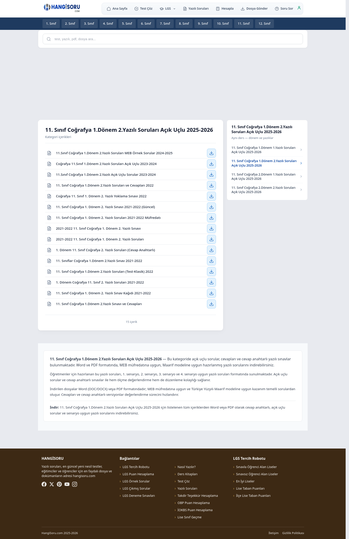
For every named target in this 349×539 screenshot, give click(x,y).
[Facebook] (44, 484)
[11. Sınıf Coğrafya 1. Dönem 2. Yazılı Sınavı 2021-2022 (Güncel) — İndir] (211, 206)
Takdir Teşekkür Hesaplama (198, 495)
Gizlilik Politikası (293, 533)
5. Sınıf (127, 23)
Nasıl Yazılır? (187, 467)
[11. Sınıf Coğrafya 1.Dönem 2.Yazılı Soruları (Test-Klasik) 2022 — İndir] (211, 271)
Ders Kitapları (188, 474)
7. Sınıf (165, 23)
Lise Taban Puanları (250, 488)
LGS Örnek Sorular (136, 481)
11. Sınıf (244, 23)
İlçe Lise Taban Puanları (253, 495)
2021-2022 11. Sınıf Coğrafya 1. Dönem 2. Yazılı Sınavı (98, 228)
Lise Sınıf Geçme (190, 517)
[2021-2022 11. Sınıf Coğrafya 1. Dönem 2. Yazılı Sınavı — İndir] (211, 228)
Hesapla (224, 8)
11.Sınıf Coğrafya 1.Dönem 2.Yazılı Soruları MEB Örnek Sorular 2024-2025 (114, 152)
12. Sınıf (265, 23)
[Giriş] (299, 8)
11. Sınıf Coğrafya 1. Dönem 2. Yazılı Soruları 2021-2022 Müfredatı (108, 217)
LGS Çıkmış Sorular (136, 488)
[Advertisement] (173, 83)
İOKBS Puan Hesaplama (195, 510)
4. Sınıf (108, 23)
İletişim (274, 533)
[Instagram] (74, 484)
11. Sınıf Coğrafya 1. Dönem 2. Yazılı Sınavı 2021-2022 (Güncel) (105, 206)
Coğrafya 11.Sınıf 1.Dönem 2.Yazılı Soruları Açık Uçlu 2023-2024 (106, 163)
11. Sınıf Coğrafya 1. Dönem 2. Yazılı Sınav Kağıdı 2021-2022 (103, 292)
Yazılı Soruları (196, 8)
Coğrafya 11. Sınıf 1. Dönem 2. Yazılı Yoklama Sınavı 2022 (101, 196)
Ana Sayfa (117, 8)
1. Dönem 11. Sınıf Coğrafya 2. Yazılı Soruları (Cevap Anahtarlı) (105, 249)
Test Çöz (143, 8)
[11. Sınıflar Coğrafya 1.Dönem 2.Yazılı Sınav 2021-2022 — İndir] (211, 260)
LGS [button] (168, 8)
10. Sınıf (223, 23)
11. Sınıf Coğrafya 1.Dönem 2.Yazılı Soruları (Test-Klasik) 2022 (104, 271)
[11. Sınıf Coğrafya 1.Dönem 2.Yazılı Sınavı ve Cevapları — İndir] (211, 303)
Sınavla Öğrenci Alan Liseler (256, 467)
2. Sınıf (70, 23)
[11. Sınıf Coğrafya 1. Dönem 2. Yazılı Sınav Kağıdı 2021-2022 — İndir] (211, 292)
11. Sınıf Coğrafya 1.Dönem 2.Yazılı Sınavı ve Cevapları (99, 303)
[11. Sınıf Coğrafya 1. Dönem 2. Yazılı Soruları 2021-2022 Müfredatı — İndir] (211, 217)
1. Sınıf (51, 23)
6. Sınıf (146, 23)
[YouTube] (66, 484)
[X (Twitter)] (51, 484)
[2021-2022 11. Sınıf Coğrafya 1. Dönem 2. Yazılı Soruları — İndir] (211, 239)
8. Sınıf (184, 23)
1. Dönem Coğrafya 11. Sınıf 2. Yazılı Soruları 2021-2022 (100, 282)
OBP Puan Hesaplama (194, 503)
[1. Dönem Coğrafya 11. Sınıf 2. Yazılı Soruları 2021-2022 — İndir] (211, 282)
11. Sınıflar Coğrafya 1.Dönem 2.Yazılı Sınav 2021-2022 (99, 260)
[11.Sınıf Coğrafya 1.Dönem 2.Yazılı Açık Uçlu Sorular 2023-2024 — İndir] (211, 174)
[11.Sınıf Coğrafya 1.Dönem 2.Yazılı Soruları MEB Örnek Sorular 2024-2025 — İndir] (211, 152)
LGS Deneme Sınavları (138, 495)
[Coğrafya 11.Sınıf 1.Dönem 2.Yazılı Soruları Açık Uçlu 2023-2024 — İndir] (211, 163)
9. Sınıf (203, 23)
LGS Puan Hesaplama (138, 474)
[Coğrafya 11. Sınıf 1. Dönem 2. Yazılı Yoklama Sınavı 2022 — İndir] (211, 195)
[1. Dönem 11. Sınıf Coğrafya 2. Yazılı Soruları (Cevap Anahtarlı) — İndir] (211, 249)
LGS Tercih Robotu (135, 467)
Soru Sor (284, 8)
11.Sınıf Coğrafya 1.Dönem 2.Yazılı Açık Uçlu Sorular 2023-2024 (106, 174)
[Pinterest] (59, 484)
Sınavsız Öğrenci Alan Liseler (257, 474)
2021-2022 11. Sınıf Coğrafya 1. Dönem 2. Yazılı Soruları (100, 239)
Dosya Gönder (254, 8)
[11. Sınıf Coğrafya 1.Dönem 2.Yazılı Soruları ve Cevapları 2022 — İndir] (211, 185)
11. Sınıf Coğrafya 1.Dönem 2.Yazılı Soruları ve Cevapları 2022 (104, 185)
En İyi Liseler (245, 481)
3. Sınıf (89, 23)
